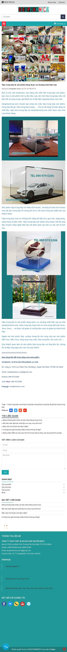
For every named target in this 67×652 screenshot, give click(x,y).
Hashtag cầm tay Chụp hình (17, 579)
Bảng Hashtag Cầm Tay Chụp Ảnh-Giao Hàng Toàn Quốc (29, 588)
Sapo (53, 649)
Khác (3, 492)
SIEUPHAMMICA (12, 566)
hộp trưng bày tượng (30, 404)
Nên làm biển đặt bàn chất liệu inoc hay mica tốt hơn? (22, 423)
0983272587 (26, 547)
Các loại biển (6, 484)
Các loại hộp (6, 487)
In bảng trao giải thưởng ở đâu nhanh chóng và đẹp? (22, 430)
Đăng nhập (52, 2)
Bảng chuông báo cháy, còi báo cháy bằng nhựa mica (22, 420)
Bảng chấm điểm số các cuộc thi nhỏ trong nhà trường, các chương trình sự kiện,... (33, 433)
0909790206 (9, 2)
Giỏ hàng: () (59, 23)
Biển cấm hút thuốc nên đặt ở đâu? (16, 426)
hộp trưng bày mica (15, 404)
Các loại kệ (6, 490)
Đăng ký (62, 2)
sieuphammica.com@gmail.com (19, 550)
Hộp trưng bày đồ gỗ (46, 404)
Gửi (5, 472)
